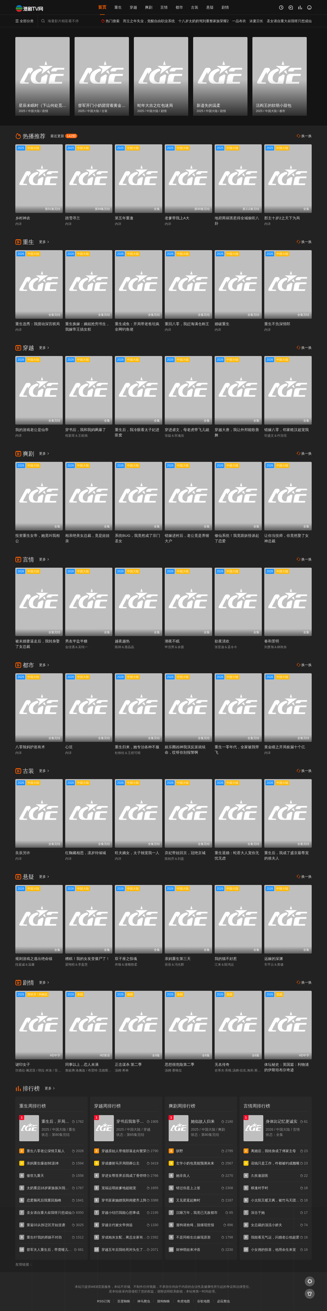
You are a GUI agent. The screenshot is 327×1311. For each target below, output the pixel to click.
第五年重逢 (124, 218)
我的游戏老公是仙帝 (32, 430)
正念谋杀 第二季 (128, 1064)
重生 (118, 7)
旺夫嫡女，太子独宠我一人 (137, 853)
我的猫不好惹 (226, 958)
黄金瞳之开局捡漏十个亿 (284, 747)
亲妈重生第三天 (178, 958)
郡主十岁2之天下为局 (282, 218)
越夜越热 (122, 641)
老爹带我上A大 (177, 218)
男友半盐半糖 (76, 641)
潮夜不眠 (172, 641)
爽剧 (148, 7)
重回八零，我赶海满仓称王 (187, 324)
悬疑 (210, 7)
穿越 (133, 7)
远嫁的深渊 (273, 958)
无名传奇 (222, 1064)
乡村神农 (22, 218)
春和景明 (271, 641)
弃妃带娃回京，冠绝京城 (185, 853)
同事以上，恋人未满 (82, 1064)
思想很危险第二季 (179, 1064)
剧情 (225, 7)
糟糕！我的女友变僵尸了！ (87, 958)
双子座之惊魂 (126, 958)
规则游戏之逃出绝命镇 (33, 958)
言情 (164, 7)
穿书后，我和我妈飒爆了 (85, 430)
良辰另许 (22, 853)
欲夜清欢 (222, 641)
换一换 (304, 136)
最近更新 (63, 136)
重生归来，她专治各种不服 (137, 747)
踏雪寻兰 (72, 218)
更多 (44, 242)
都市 (179, 7)
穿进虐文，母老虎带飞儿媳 (187, 430)
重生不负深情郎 (277, 324)
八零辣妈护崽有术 (30, 747)
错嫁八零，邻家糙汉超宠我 (286, 430)
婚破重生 (222, 324)
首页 (102, 7)
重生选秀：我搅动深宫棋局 (37, 324)
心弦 (69, 747)
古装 (194, 7)
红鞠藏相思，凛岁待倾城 (85, 853)
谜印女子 (22, 1064)
